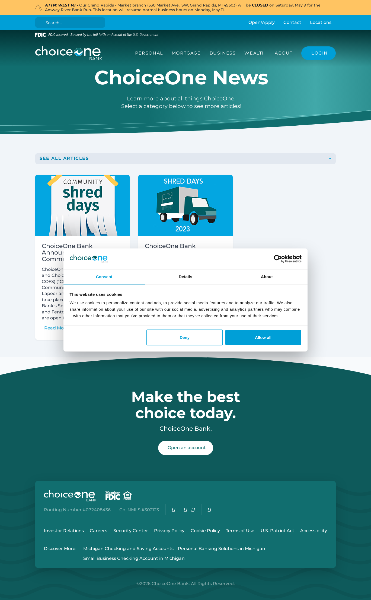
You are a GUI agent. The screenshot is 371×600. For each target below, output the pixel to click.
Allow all (263, 337)
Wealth (255, 53)
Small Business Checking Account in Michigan (134, 558)
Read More (56, 328)
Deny (185, 337)
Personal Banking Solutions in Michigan (221, 548)
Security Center (130, 530)
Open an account (187, 447)
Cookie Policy (205, 530)
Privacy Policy (169, 530)
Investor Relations (64, 530)
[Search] (71, 22)
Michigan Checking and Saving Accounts (128, 548)
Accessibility (313, 530)
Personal (149, 53)
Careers (98, 530)
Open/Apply (261, 22)
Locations (320, 22)
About (284, 53)
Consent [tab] (104, 276)
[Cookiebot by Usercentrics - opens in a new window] (278, 259)
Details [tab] (185, 276)
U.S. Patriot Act (277, 530)
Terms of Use (240, 530)
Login (4, 596)
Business (223, 53)
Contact (292, 22)
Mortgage (186, 53)
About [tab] (267, 276)
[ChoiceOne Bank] (69, 53)
